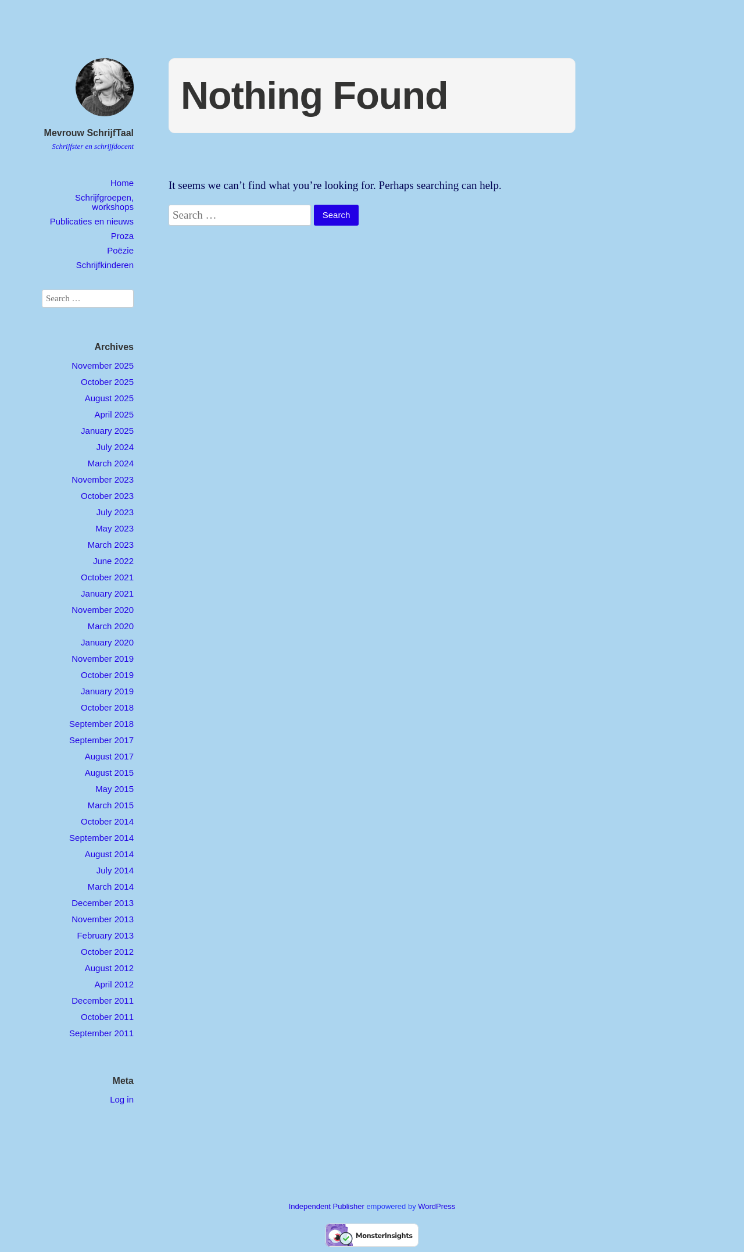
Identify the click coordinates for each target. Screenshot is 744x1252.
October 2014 (107, 821)
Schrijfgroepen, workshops (104, 201)
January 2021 (107, 593)
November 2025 (102, 365)
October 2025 (107, 382)
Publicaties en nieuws (92, 221)
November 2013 (102, 919)
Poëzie (120, 250)
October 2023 (107, 496)
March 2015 (111, 805)
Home (122, 183)
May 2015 (114, 789)
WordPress (436, 1206)
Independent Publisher (326, 1206)
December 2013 (102, 903)
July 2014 (115, 870)
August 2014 (109, 854)
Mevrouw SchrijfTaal (89, 133)
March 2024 (111, 463)
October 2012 (107, 952)
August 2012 (109, 968)
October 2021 (107, 577)
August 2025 (109, 398)
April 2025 (114, 414)
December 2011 (102, 1000)
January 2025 (107, 431)
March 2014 (111, 886)
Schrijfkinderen (105, 265)
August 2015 (109, 772)
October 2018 (107, 707)
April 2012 (114, 984)
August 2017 (109, 756)
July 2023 (115, 512)
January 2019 (107, 691)
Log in (122, 1099)
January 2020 (107, 642)
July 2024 (115, 447)
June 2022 (113, 561)
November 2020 (102, 610)
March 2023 (111, 545)
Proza (122, 236)
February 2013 (105, 935)
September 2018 (101, 724)
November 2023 (102, 479)
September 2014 (101, 838)
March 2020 (111, 626)
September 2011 (101, 1033)
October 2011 (107, 1017)
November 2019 (102, 659)
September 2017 (101, 740)
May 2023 (114, 528)
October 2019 (107, 675)
